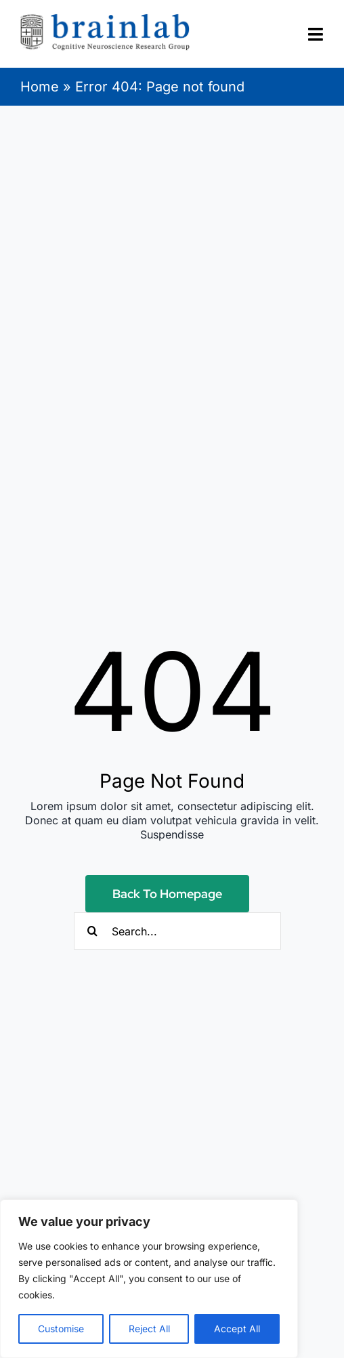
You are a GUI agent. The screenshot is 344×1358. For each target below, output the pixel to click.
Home (39, 87)
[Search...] (177, 931)
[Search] (92, 931)
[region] (149, 1279)
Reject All (149, 1328)
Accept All (237, 1328)
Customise (61, 1328)
